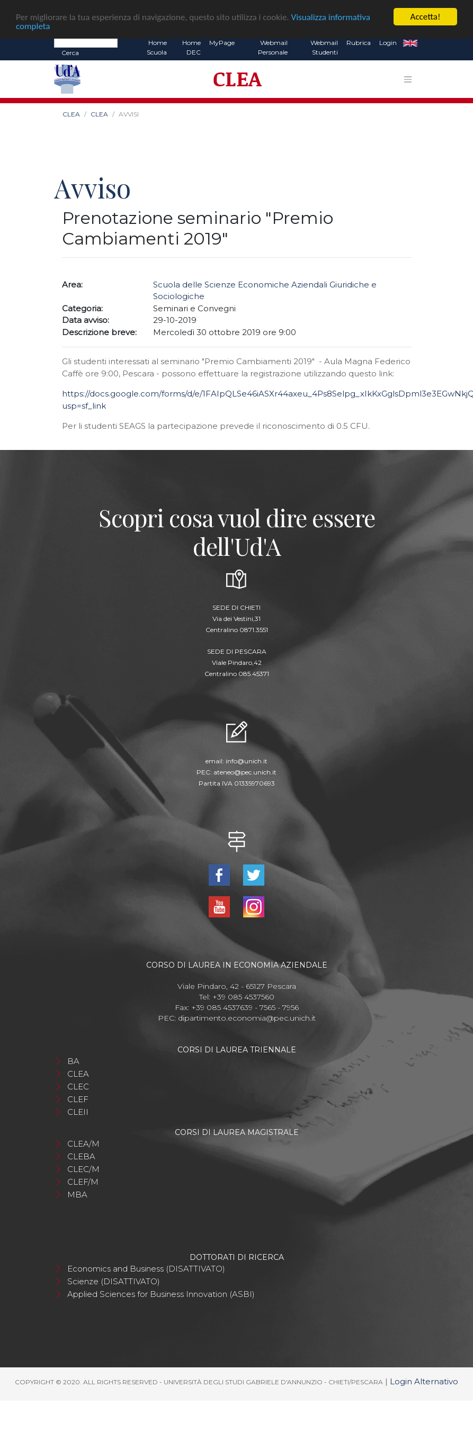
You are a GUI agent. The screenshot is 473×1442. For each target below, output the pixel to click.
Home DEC (191, 47)
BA (73, 1061)
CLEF (77, 1099)
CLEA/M (83, 1144)
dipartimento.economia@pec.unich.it (247, 1018)
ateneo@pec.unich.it (244, 772)
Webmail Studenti (324, 47)
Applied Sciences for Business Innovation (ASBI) (161, 1294)
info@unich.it (246, 761)
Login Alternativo (424, 1381)
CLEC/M (83, 1169)
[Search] (86, 42)
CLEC (78, 1087)
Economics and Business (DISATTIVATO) (146, 1269)
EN (410, 43)
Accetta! (425, 16)
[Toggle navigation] (408, 79)
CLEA (71, 114)
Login (388, 43)
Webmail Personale (273, 47)
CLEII (77, 1112)
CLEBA (81, 1156)
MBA (77, 1194)
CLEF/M (83, 1182)
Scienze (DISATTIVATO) (113, 1281)
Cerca (70, 53)
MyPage (222, 43)
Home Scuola (157, 47)
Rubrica (358, 43)
